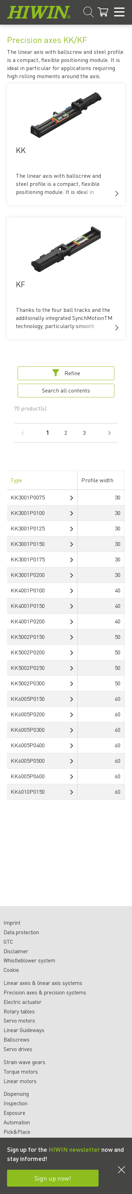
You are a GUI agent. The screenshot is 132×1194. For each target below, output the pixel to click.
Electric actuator (23, 1001)
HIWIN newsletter (74, 1149)
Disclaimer (16, 951)
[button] (117, 193)
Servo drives (18, 1048)
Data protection (21, 932)
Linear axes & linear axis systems (43, 982)
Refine (66, 373)
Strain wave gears (24, 1062)
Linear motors (20, 1081)
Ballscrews (17, 1039)
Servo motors (19, 1020)
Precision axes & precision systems (45, 992)
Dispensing (16, 1093)
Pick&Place (17, 1131)
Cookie (11, 969)
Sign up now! (52, 1178)
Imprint (12, 922)
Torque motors (21, 1071)
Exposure (14, 1112)
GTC (8, 941)
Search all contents (66, 390)
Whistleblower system (29, 960)
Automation (17, 1122)
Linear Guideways (24, 1029)
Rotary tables (19, 1011)
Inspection (15, 1103)
